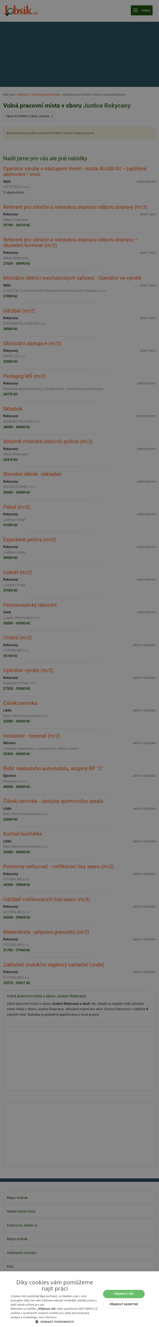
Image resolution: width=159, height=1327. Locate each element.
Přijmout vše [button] (123, 1294)
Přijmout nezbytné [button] (124, 1304)
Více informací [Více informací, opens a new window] (47, 1317)
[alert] (79, 663)
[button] (55, 1322)
